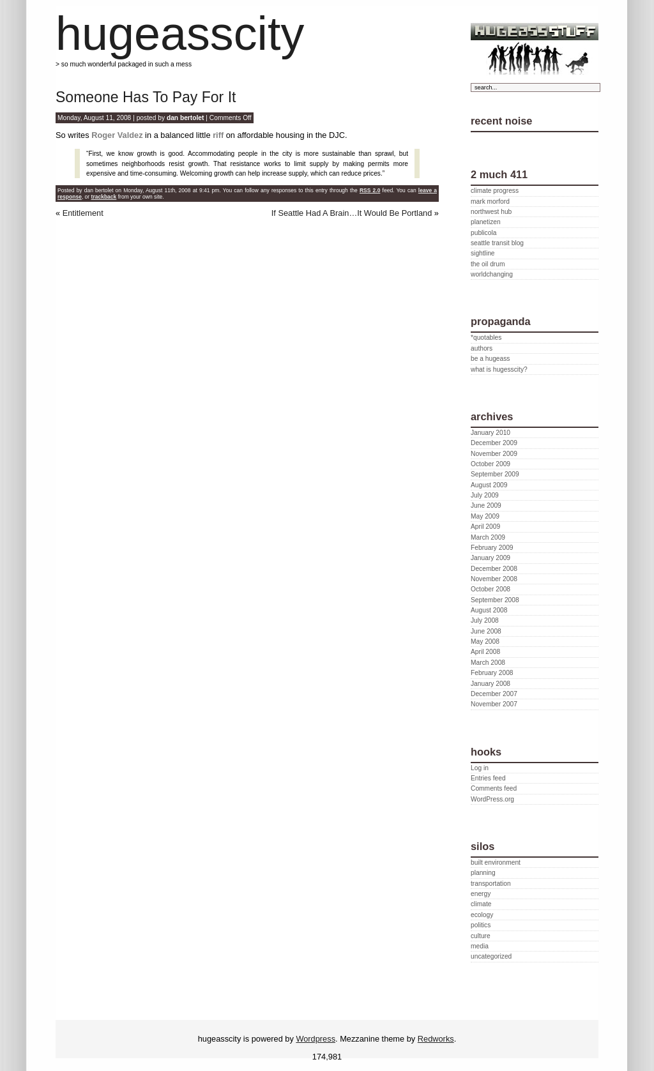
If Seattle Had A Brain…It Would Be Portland (351, 213)
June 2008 (486, 631)
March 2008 (488, 662)
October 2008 (490, 589)
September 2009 (495, 474)
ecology (482, 914)
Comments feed (494, 788)
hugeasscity (180, 33)
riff (218, 135)
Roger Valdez (116, 135)
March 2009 (488, 537)
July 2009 (485, 495)
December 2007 (494, 693)
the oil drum (488, 264)
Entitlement (83, 213)
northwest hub (491, 211)
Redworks (436, 1039)
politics (480, 925)
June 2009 (486, 505)
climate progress (495, 190)
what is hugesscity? (499, 369)
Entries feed (488, 778)
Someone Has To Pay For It (146, 97)
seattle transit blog (497, 243)
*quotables (486, 337)
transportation (491, 883)
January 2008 (490, 683)
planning (483, 872)
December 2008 (494, 568)
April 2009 (485, 526)
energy (480, 893)
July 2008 (485, 620)
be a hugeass (490, 358)
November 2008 (494, 578)
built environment (496, 862)
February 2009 (492, 547)
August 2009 (489, 485)
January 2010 (490, 432)
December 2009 (494, 442)
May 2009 (485, 516)
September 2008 (495, 600)
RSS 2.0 (370, 190)
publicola (483, 232)
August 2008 (489, 610)
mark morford (490, 201)
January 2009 (490, 557)
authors (481, 348)
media (480, 946)
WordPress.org (492, 799)
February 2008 (492, 672)
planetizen (486, 221)
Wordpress (315, 1039)
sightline (483, 253)
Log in (480, 767)
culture (480, 935)
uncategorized (491, 956)
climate (481, 904)
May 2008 (485, 641)
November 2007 (494, 704)
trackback (104, 197)
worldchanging (492, 274)
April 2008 (485, 651)
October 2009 (490, 463)
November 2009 (494, 453)
